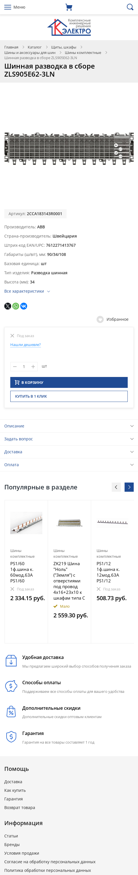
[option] (26, 573)
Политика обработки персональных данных (47, 872)
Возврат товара (19, 809)
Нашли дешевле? (25, 344)
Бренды (12, 846)
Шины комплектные (83, 52)
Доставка (13, 453)
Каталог (35, 47)
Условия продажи (21, 855)
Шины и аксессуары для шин (29, 52)
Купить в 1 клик (31, 397)
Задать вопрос (18, 440)
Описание (14, 427)
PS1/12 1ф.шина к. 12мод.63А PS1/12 (108, 573)
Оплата (11, 466)
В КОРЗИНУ (29, 384)
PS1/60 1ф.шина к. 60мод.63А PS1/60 (21, 573)
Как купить (15, 792)
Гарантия (13, 800)
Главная (11, 47)
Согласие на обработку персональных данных (49, 863)
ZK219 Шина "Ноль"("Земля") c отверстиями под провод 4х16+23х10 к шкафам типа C (69, 582)
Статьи (11, 837)
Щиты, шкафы (63, 47)
